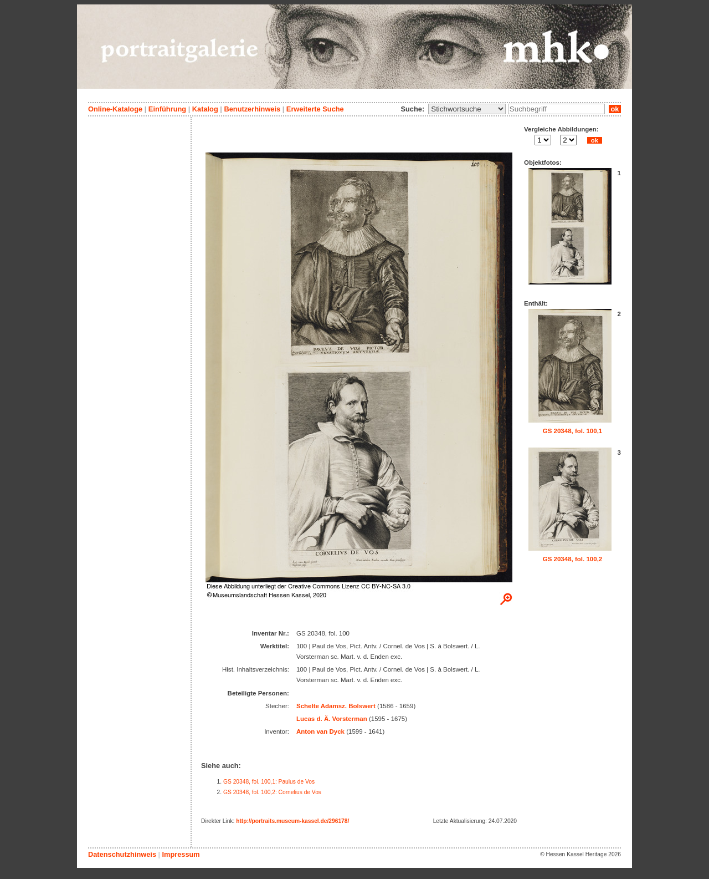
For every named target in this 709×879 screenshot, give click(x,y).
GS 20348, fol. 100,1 (573, 431)
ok (615, 109)
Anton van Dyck (320, 731)
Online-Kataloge (115, 109)
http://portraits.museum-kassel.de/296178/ (292, 821)
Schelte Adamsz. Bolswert (336, 706)
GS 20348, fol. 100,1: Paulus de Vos (269, 782)
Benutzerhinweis (252, 109)
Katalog (205, 109)
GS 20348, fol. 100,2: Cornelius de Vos (272, 792)
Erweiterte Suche (315, 109)
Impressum (180, 854)
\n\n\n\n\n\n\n (467, 109)
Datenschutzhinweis (122, 854)
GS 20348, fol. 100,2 (573, 559)
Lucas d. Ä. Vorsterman (331, 718)
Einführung (167, 109)
